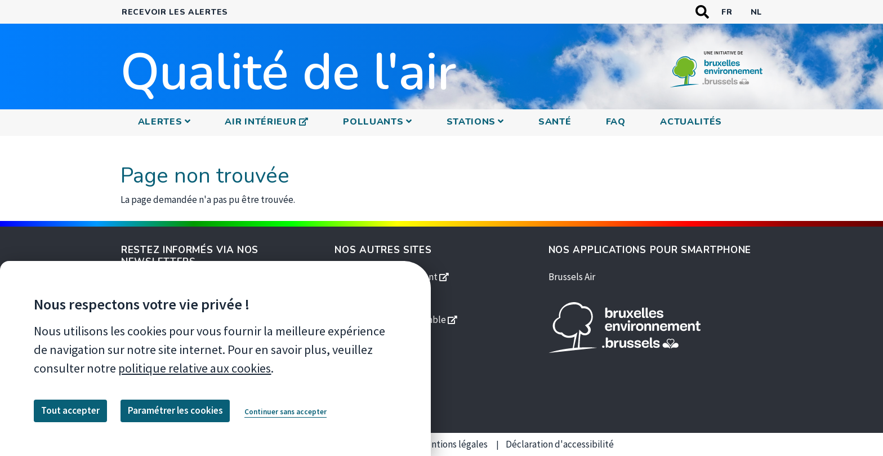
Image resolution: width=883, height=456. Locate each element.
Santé (555, 122)
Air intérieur (269, 121)
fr (726, 12)
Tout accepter (70, 410)
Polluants (373, 122)
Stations (471, 122)
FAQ (616, 122)
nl (756, 12)
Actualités (691, 122)
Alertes (160, 122)
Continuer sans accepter (285, 412)
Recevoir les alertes (175, 12)
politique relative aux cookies (194, 368)
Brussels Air (571, 277)
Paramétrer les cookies (175, 410)
